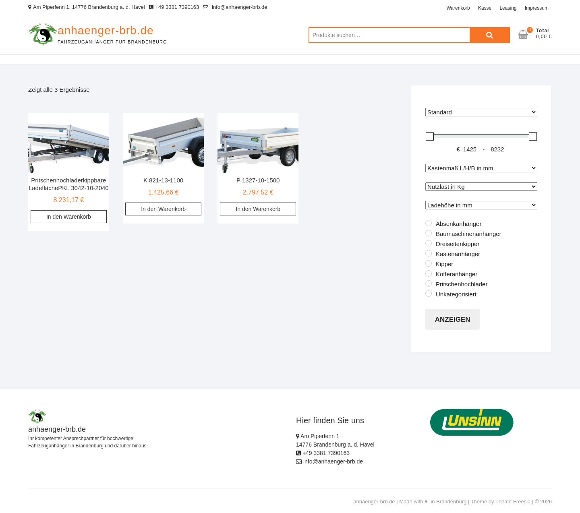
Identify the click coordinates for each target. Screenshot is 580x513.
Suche (490, 35)
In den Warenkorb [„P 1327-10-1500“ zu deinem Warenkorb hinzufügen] (258, 209)
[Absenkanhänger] (428, 223)
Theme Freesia (512, 502)
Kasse (484, 8)
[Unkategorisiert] (428, 293)
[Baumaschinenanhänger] (428, 233)
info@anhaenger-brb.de (235, 7)
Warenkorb (458, 8)
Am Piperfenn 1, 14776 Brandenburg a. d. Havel (86, 7)
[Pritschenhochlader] (428, 283)
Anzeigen (452, 319)
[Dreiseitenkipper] (428, 243)
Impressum (537, 8)
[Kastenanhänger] (428, 253)
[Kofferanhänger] (428, 273)
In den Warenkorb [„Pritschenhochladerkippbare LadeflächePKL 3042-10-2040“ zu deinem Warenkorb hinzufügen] (68, 216)
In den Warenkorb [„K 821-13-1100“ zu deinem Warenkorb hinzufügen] (163, 209)
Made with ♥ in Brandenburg (432, 502)
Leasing (507, 8)
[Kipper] (428, 263)
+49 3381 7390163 (174, 7)
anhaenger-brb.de (106, 30)
